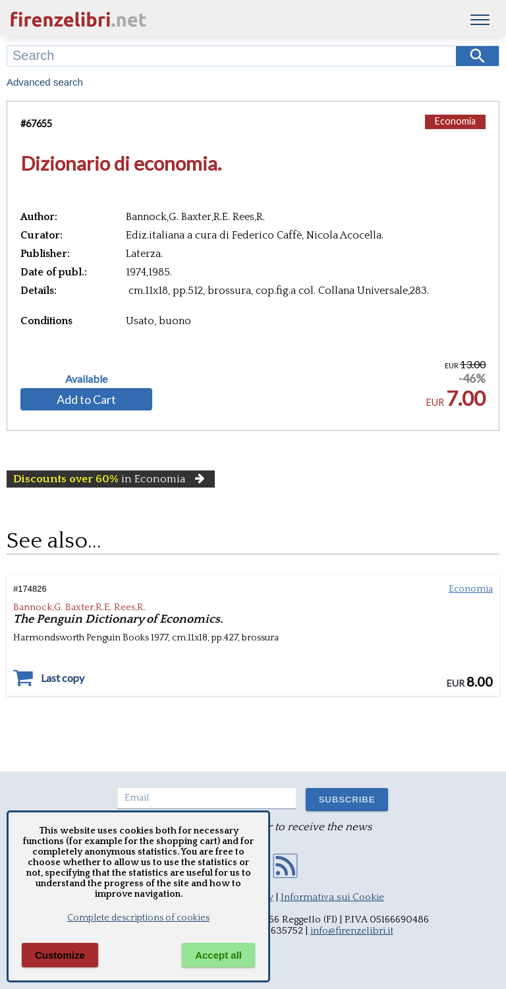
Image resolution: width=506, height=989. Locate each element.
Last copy (62, 678)
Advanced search (45, 82)
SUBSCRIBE (347, 800)
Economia (455, 121)
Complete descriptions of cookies (138, 918)
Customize (60, 955)
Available (86, 379)
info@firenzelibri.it (351, 930)
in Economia (110, 479)
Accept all (218, 955)
